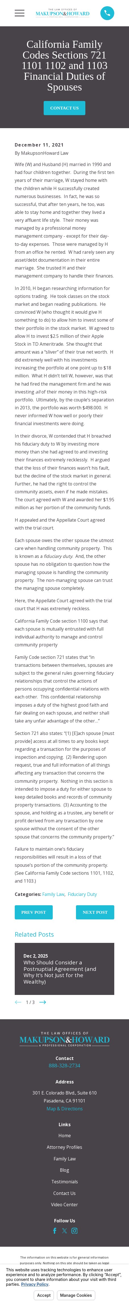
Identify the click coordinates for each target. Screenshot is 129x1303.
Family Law (53, 894)
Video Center (64, 1204)
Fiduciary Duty (82, 894)
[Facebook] (55, 1231)
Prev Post (33, 912)
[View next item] (42, 1002)
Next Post (95, 912)
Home (64, 1135)
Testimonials (64, 1182)
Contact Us (64, 108)
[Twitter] (65, 1231)
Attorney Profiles (64, 1147)
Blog (64, 1170)
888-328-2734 (64, 1065)
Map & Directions (64, 1109)
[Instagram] (74, 1231)
